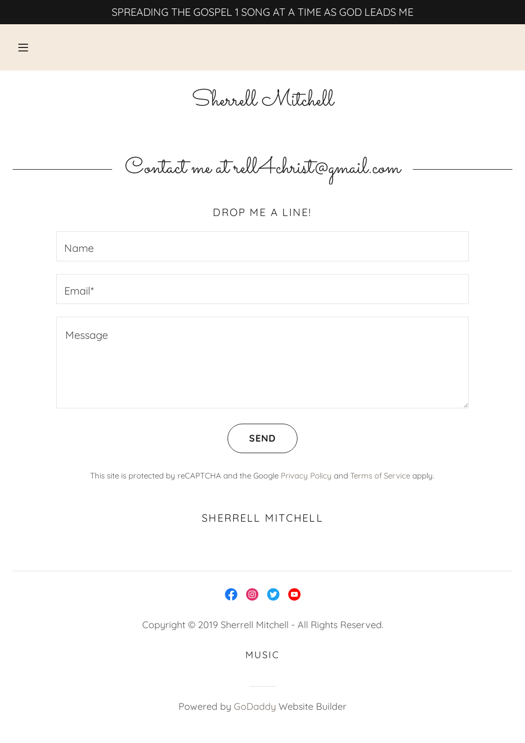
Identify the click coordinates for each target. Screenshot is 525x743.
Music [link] (262, 655)
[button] (23, 47)
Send (251, 438)
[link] (262, 101)
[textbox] (262, 246)
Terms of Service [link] (380, 476)
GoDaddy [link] (255, 706)
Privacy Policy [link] (306, 476)
